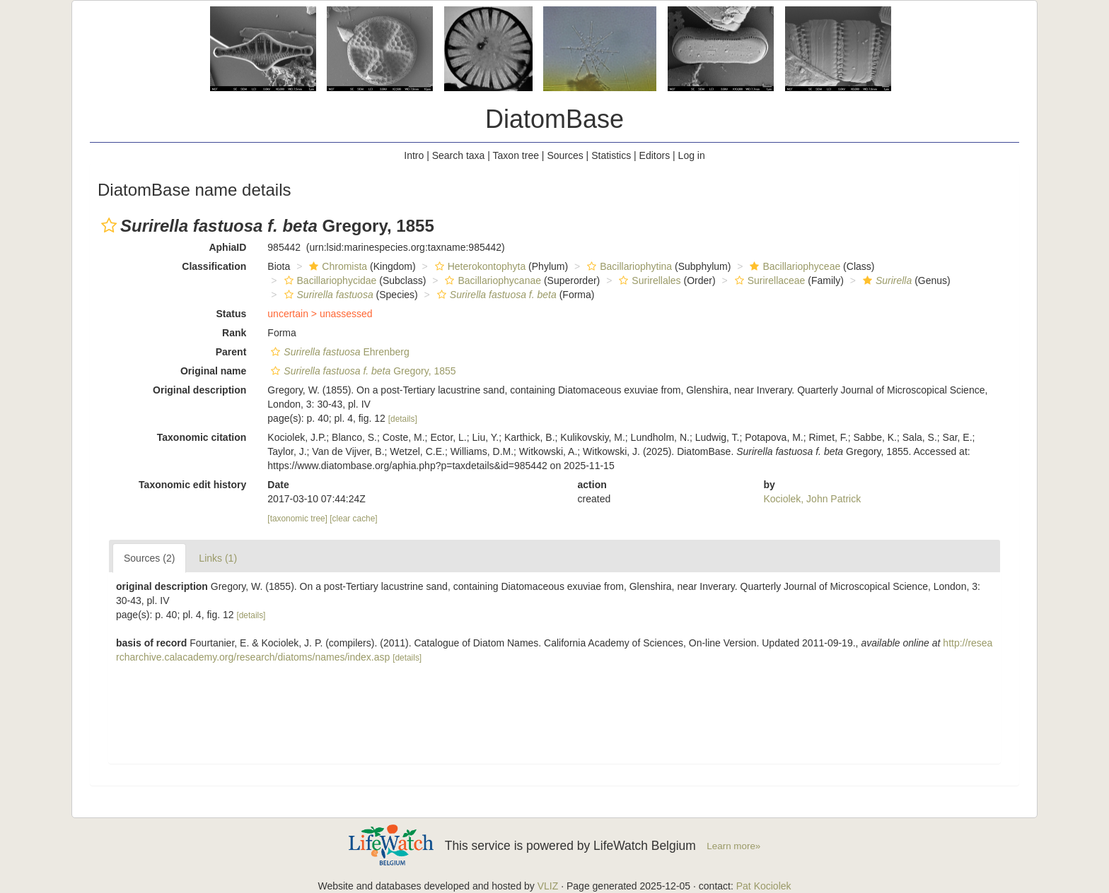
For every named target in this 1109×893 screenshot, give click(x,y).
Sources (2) (149, 558)
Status (231, 313)
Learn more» (733, 846)
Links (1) (218, 558)
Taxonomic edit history (192, 484)
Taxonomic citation (202, 437)
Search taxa (458, 155)
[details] (402, 419)
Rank (234, 332)
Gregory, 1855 (361, 371)
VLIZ (548, 886)
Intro (414, 155)
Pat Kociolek (763, 886)
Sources (565, 155)
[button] (109, 225)
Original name (213, 371)
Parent (231, 351)
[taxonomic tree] (297, 519)
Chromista (336, 266)
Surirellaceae (768, 280)
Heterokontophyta (478, 266)
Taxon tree (516, 155)
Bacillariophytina (627, 266)
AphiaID (227, 247)
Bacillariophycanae (491, 280)
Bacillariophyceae (793, 266)
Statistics (611, 155)
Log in (691, 155)
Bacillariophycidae (329, 280)
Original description (199, 390)
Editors (654, 155)
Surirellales (647, 280)
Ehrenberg (338, 351)
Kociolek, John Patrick (812, 498)
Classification (214, 266)
